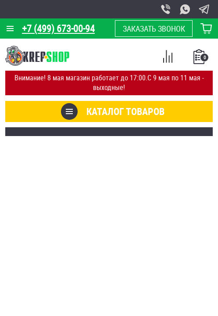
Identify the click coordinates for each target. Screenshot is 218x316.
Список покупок (199, 59)
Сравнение (167, 58)
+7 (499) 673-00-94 (58, 28)
